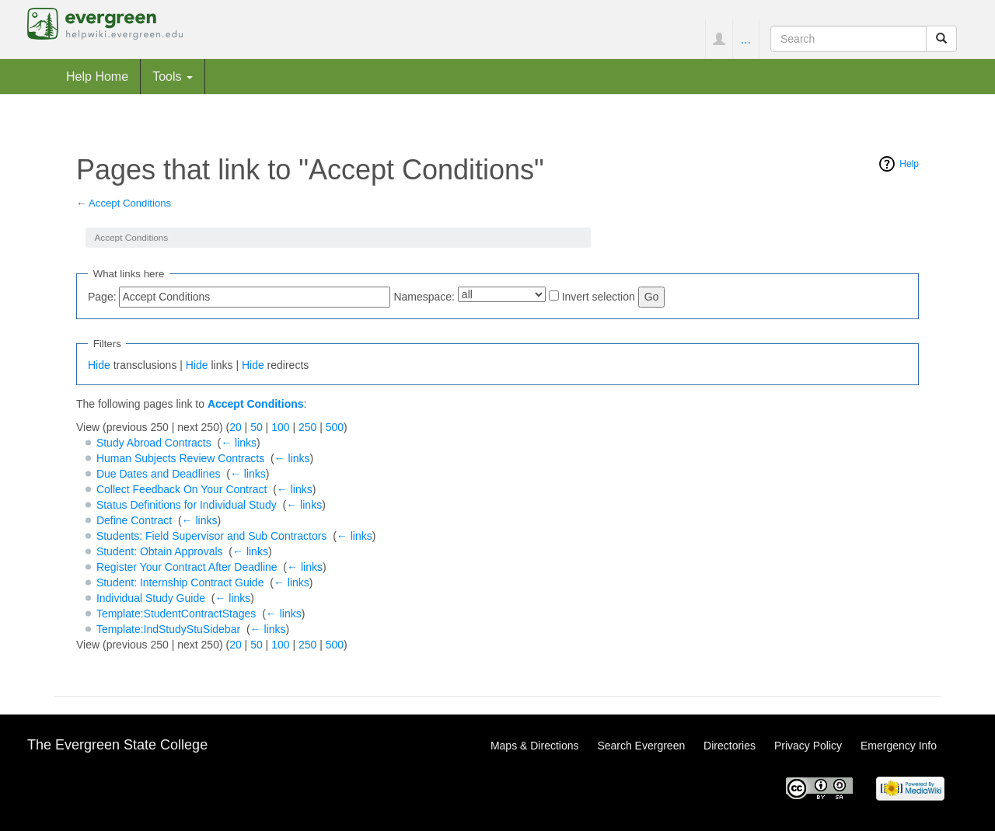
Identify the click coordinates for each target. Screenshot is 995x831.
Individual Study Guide (150, 598)
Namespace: (424, 296)
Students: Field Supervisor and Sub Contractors (211, 536)
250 (307, 427)
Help (909, 163)
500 (335, 427)
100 (280, 427)
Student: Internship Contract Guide (180, 582)
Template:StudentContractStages (176, 613)
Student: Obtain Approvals (159, 551)
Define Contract (134, 520)
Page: (102, 296)
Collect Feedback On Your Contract (181, 489)
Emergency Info (899, 745)
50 (256, 427)
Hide (99, 365)
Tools (172, 76)
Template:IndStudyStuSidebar (168, 629)
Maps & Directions (535, 745)
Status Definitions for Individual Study (186, 505)
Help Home (97, 76)
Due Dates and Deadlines (158, 474)
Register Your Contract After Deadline (187, 567)
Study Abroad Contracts (153, 442)
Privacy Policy (808, 745)
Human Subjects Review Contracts (180, 458)
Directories (729, 745)
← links (239, 442)
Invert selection (598, 296)
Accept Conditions (130, 203)
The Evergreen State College (117, 745)
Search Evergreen (641, 745)
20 (235, 427)
